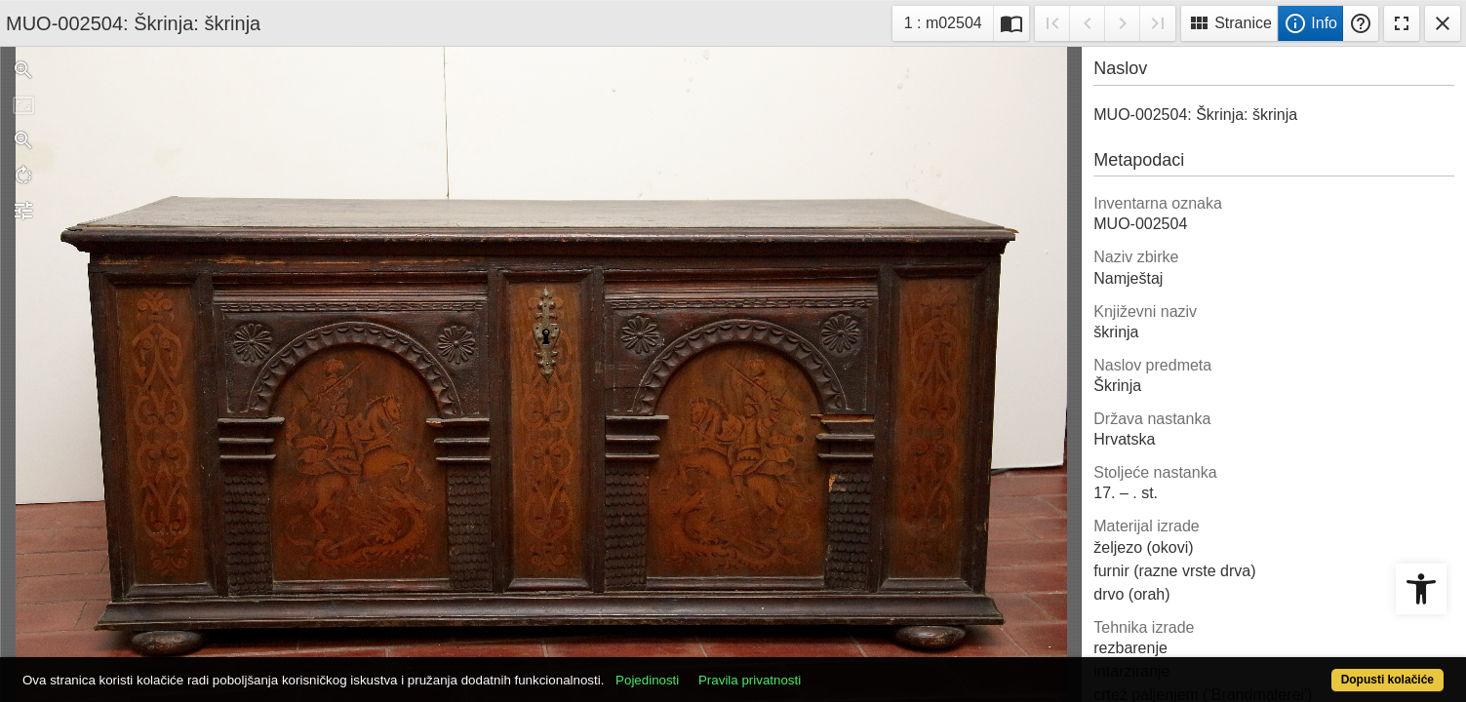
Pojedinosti (720, 669)
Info (1310, 23)
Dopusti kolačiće (1309, 669)
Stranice (1229, 23)
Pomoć (1360, 23)
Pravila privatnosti (823, 669)
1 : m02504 (948, 21)
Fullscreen (1401, 23)
